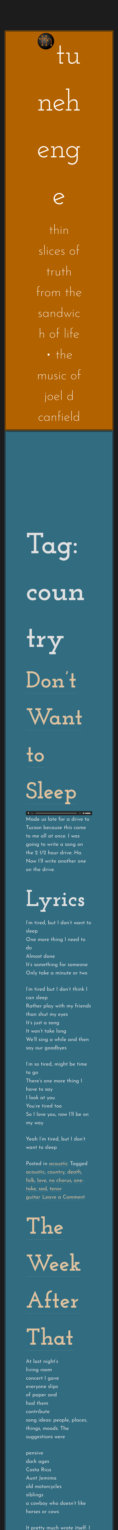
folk (30, 1180)
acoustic (58, 1163)
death (74, 1172)
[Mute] (84, 813)
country (56, 1172)
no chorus (60, 1180)
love (41, 1180)
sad (43, 1189)
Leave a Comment (63, 1197)
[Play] (29, 813)
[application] (59, 813)
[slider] (56, 813)
